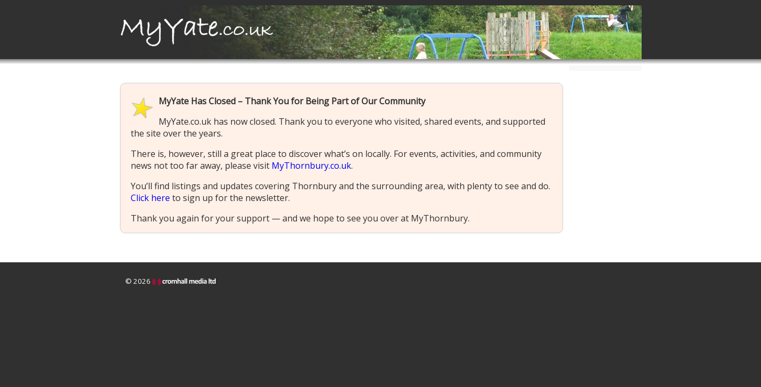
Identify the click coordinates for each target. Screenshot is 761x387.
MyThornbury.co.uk (311, 165)
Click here (150, 198)
